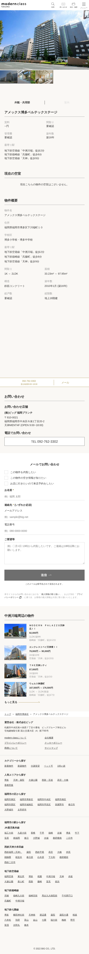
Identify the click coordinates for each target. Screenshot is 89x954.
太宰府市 (22, 809)
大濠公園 (33, 780)
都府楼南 (57, 838)
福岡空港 (8, 876)
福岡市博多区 (22, 714)
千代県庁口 (67, 895)
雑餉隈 (7, 857)
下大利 (51, 857)
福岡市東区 (9, 799)
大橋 (59, 852)
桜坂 (75, 915)
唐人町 (21, 881)
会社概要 (49, 737)
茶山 (26, 920)
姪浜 (57, 881)
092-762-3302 (44, 441)
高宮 (50, 852)
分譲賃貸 (35, 766)
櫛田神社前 (18, 915)
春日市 (71, 804)
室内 (66, 102)
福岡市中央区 (44, 799)
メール (65, 382)
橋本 (26, 925)
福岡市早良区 (44, 804)
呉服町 (7, 900)
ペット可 (48, 766)
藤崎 (39, 881)
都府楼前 (63, 857)
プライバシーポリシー (15, 743)
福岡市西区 (9, 804)
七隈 (44, 920)
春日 (26, 838)
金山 (35, 920)
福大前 (54, 920)
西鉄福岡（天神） (13, 852)
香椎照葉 (8, 785)
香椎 (33, 833)
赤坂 (70, 876)
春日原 (29, 857)
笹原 (6, 838)
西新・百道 (47, 780)
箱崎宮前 (33, 895)
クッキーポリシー (53, 743)
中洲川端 (50, 876)
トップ (7, 714)
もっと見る (10, 702)
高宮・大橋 (62, 780)
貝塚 (6, 895)
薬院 (28, 852)
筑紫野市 (59, 804)
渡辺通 (43, 915)
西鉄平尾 (39, 852)
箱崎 (50, 833)
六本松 (7, 920)
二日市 (69, 838)
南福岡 (16, 838)
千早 (42, 833)
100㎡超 (61, 766)
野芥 (72, 920)
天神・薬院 (18, 780)
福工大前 (8, 833)
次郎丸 (16, 925)
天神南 (32, 915)
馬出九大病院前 (49, 895)
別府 (17, 920)
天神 (61, 876)
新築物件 (22, 766)
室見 (48, 881)
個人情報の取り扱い (50, 594)
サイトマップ (51, 748)
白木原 (40, 857)
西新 (31, 881)
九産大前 (22, 833)
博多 (6, 780)
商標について (11, 748)
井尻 (68, 852)
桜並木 (18, 857)
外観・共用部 (22, 102)
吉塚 (59, 833)
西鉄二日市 (9, 862)
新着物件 (8, 766)
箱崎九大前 (18, 895)
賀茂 (6, 925)
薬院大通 (63, 915)
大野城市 (8, 809)
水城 (46, 838)
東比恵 (21, 876)
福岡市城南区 (26, 804)
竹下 (77, 833)
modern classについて (15, 737)
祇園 (39, 876)
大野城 (36, 838)
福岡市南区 (60, 799)
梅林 (64, 920)
